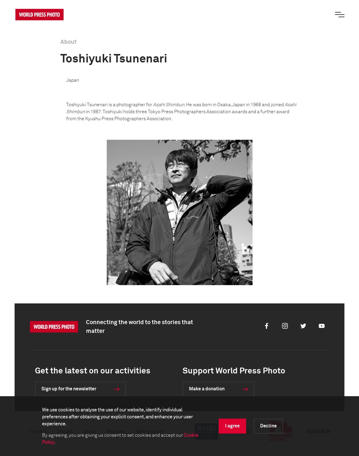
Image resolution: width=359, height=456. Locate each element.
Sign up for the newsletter (68, 389)
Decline (268, 426)
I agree (232, 426)
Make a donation (207, 389)
